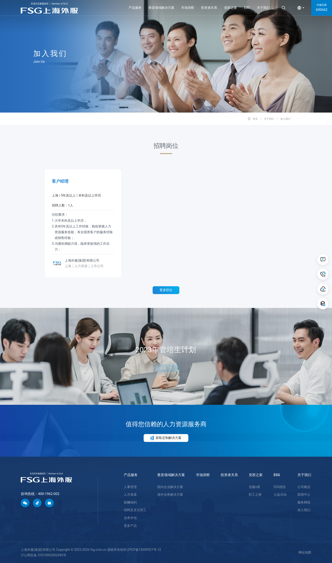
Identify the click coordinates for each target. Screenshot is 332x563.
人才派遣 (130, 494)
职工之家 (255, 494)
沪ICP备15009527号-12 (144, 549)
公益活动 (280, 494)
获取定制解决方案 (166, 438)
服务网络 (303, 502)
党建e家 (254, 487)
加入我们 (303, 510)
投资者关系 (209, 7)
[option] (166, 56)
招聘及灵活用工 (135, 510)
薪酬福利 (130, 502)
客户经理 (60, 178)
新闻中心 (303, 494)
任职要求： (83, 230)
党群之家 (230, 7)
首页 (255, 118)
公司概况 (303, 487)
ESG (247, 7)
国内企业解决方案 (170, 487)
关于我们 (263, 7)
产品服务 (135, 7)
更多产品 (130, 525)
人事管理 (130, 487)
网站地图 (304, 552)
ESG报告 (280, 487)
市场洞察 (187, 7)
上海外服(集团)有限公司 (82, 258)
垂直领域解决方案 (161, 7)
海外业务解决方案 (170, 494)
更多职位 (166, 290)
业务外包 (130, 518)
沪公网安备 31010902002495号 (43, 555)
